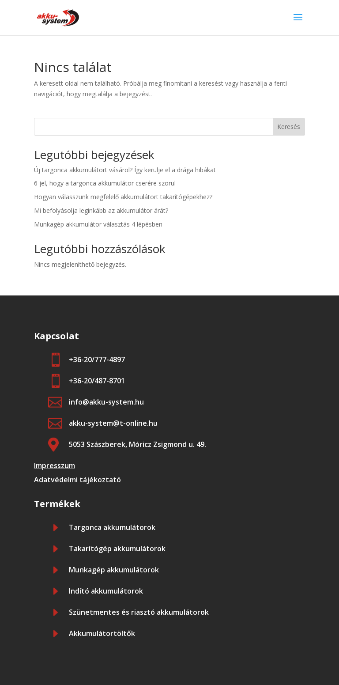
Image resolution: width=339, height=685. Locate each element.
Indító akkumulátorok (106, 591)
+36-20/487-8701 (97, 381)
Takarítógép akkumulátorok (117, 548)
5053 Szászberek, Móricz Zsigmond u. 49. (137, 444)
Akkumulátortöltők (102, 633)
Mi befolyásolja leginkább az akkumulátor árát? (101, 210)
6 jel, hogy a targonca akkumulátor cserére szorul (105, 183)
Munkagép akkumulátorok (114, 570)
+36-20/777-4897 (97, 359)
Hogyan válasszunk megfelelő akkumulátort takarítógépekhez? (123, 197)
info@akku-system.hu (106, 402)
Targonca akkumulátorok (112, 527)
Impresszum (54, 465)
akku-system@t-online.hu (113, 423)
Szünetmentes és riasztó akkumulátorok (139, 612)
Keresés (288, 126)
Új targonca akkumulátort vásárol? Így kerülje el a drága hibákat (125, 170)
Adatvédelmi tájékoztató (77, 479)
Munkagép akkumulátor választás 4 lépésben (98, 224)
